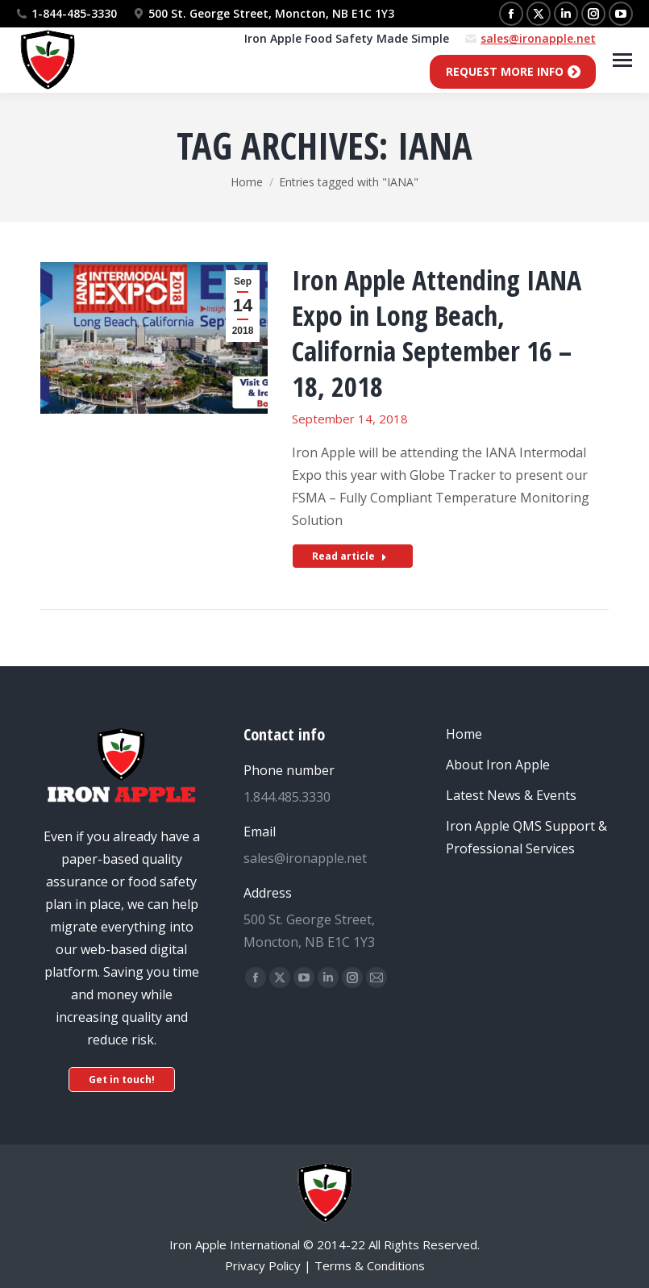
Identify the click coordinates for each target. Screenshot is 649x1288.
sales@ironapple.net (538, 38)
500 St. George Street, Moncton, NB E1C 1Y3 (263, 14)
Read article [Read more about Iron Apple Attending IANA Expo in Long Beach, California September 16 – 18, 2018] (349, 556)
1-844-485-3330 (74, 13)
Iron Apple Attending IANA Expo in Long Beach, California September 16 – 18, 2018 (436, 333)
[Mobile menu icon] (622, 60)
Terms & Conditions (369, 1265)
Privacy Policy (263, 1265)
